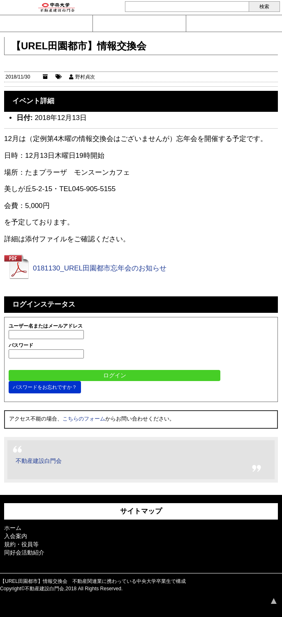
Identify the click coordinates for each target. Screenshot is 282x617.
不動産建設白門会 (39, 461)
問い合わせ (46, 23)
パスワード (21, 345)
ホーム (12, 528)
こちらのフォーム (83, 419)
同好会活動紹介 (24, 552)
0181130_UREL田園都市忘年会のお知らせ (99, 268)
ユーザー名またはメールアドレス (46, 326)
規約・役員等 (21, 544)
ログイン (232, 23)
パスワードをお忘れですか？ (45, 387)
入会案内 (139, 23)
